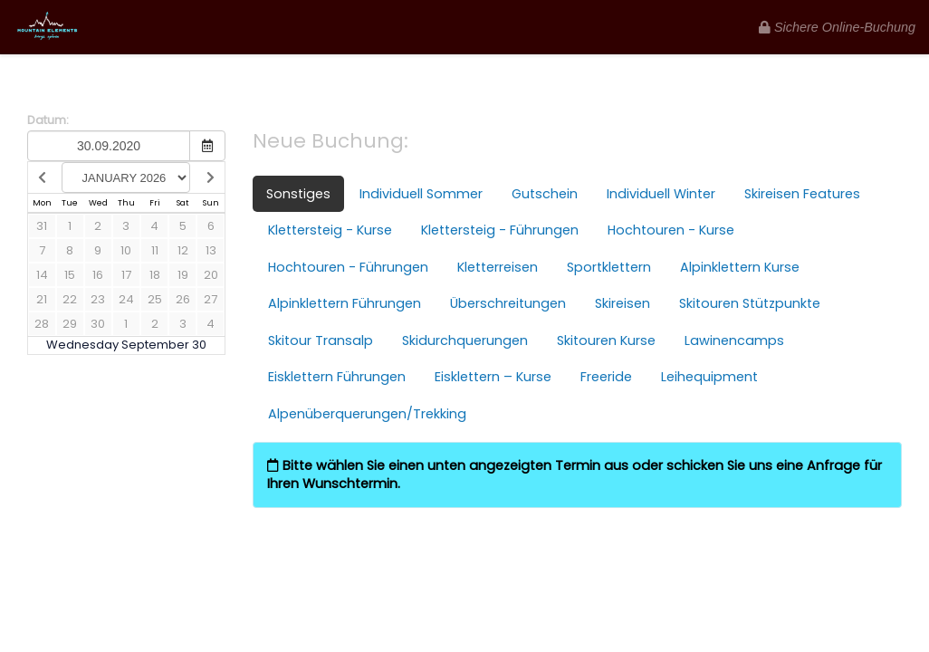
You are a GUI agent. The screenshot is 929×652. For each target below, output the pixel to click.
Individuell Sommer (421, 194)
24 (126, 299)
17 (126, 274)
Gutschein (545, 194)
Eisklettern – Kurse (493, 377)
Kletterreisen (497, 267)
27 (210, 299)
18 (154, 274)
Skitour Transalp (320, 340)
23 (98, 299)
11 (154, 250)
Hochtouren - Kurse (671, 230)
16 (97, 274)
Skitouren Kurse (606, 340)
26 (183, 299)
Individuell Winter (661, 194)
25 (155, 299)
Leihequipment (709, 377)
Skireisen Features (802, 194)
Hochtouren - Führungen (348, 267)
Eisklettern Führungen (337, 377)
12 (182, 250)
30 (98, 323)
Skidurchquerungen (465, 340)
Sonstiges (298, 194)
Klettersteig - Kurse (330, 230)
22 (69, 299)
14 (42, 274)
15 (69, 274)
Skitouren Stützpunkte (749, 303)
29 (69, 323)
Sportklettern (609, 267)
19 (182, 274)
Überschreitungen (508, 303)
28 (41, 323)
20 (211, 274)
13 (211, 250)
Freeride (606, 377)
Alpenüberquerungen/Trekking (367, 414)
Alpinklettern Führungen (344, 303)
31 (41, 226)
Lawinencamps (734, 340)
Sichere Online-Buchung (837, 27)
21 (41, 299)
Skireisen (622, 303)
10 (125, 250)
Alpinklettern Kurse (740, 267)
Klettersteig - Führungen (500, 230)
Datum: (48, 120)
